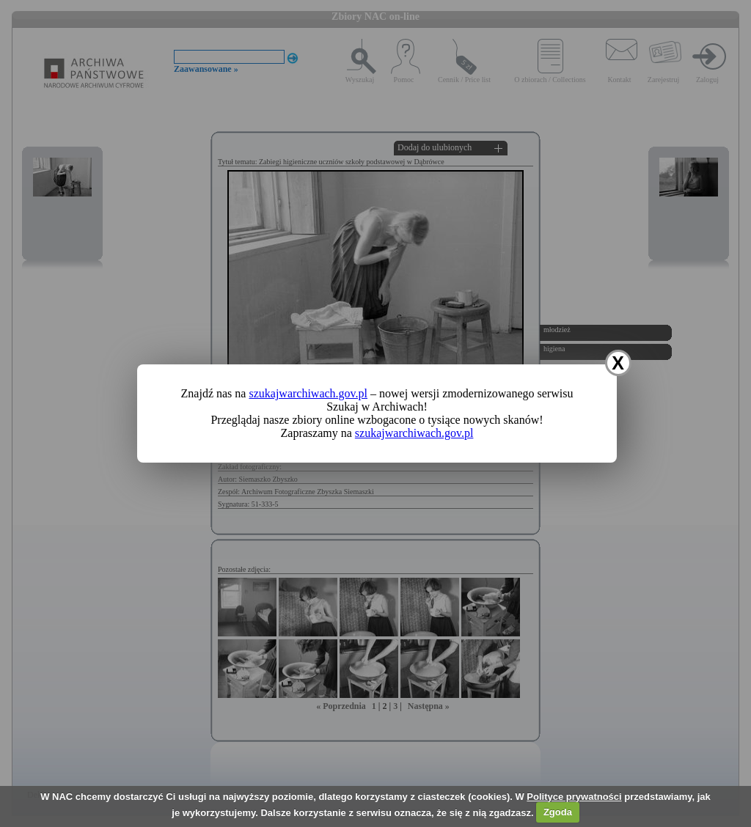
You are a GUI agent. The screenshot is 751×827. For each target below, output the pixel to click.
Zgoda (557, 811)
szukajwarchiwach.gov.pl (308, 393)
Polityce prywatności (574, 796)
